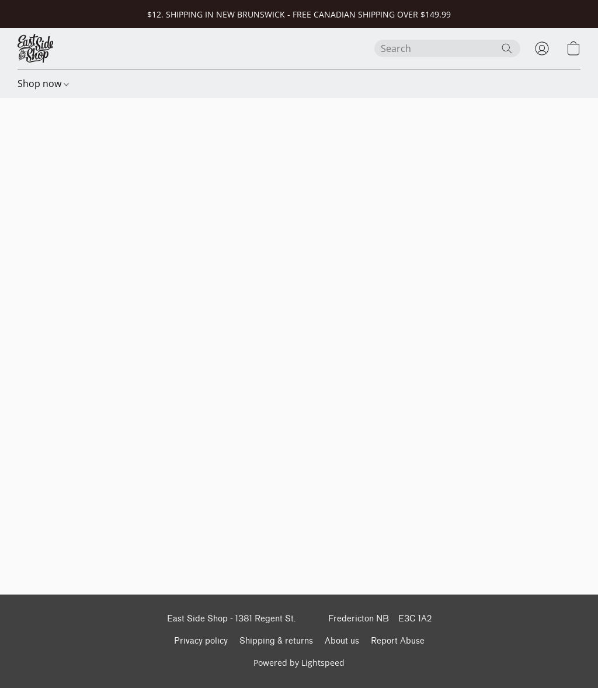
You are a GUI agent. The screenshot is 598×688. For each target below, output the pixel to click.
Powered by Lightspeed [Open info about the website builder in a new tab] (299, 662)
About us (342, 641)
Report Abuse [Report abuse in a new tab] (398, 641)
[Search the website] (507, 48)
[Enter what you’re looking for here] (447, 48)
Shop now (43, 83)
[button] (35, 48)
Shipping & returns (276, 641)
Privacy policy (201, 641)
